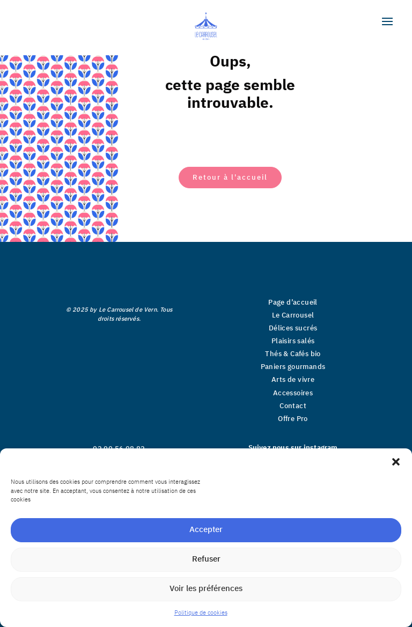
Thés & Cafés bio (292, 354)
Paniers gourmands (293, 367)
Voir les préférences (206, 588)
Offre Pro (293, 419)
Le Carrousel (293, 315)
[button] (396, 461)
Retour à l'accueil (230, 177)
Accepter (206, 529)
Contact (292, 406)
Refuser (206, 559)
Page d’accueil (293, 302)
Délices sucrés (293, 328)
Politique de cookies (200, 613)
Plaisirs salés (293, 341)
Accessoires (293, 393)
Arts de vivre (292, 380)
